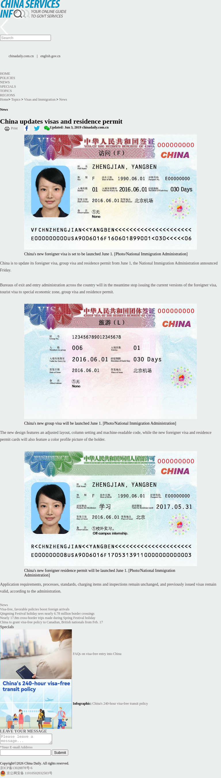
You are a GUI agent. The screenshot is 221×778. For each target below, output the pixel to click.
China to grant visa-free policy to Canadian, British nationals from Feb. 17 (51, 622)
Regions (7, 95)
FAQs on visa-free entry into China (97, 654)
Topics (6, 91)
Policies (7, 78)
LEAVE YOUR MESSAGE (23, 731)
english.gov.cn (50, 56)
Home (5, 74)
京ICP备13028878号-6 (16, 770)
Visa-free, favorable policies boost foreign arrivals (34, 609)
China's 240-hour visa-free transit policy (120, 704)
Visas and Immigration (39, 99)
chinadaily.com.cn (21, 56)
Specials (8, 87)
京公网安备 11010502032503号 (29, 775)
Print (14, 128)
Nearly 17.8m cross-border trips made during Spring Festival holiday (48, 618)
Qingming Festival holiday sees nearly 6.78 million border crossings (47, 614)
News (5, 82)
